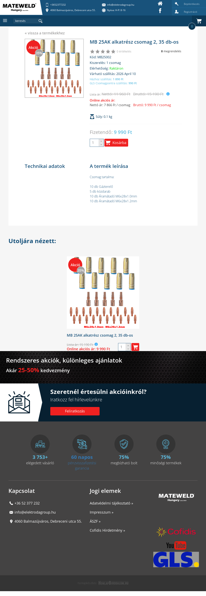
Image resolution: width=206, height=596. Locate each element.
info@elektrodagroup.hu (35, 512)
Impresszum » (101, 512)
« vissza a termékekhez (45, 33)
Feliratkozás (75, 411)
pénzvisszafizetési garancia (82, 465)
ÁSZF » (95, 521)
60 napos (82, 457)
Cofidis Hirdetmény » (107, 530)
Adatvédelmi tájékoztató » (111, 503)
